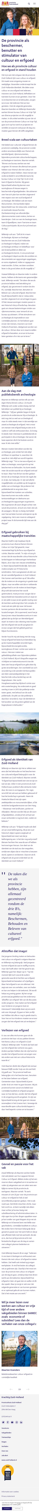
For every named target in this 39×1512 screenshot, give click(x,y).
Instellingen (18, 1508)
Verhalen (5, 1447)
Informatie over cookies (10, 1492)
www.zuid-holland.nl (9, 1460)
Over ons (5, 1451)
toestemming (6, 1504)
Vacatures (5, 1428)
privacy (19, 1503)
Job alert (5, 1456)
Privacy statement (8, 1496)
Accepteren (7, 1508)
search (29, 4)
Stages (4, 1442)
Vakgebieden (6, 1433)
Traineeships (6, 1437)
